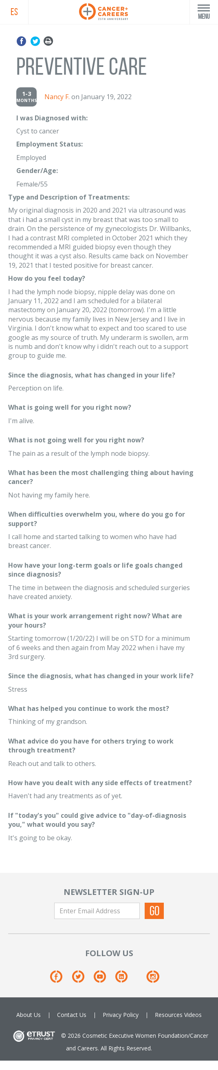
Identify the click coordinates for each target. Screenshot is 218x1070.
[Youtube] (104, 979)
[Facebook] (60, 979)
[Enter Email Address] (97, 911)
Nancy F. (57, 96)
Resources (169, 1015)
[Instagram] (152, 979)
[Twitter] (82, 979)
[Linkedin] (125, 979)
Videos (193, 1015)
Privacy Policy (121, 1015)
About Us (28, 1015)
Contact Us (71, 1015)
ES (14, 12)
